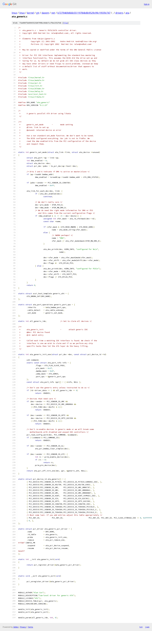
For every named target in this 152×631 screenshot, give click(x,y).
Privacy (23, 627)
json (147, 627)
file (65, 23)
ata (127, 12)
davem (45, 12)
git (37, 12)
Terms (30, 627)
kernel (30, 12)
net (53, 12)
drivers (119, 12)
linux (14, 12)
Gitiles (15, 627)
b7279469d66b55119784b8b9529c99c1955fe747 (83, 12)
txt (141, 627)
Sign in (146, 4)
